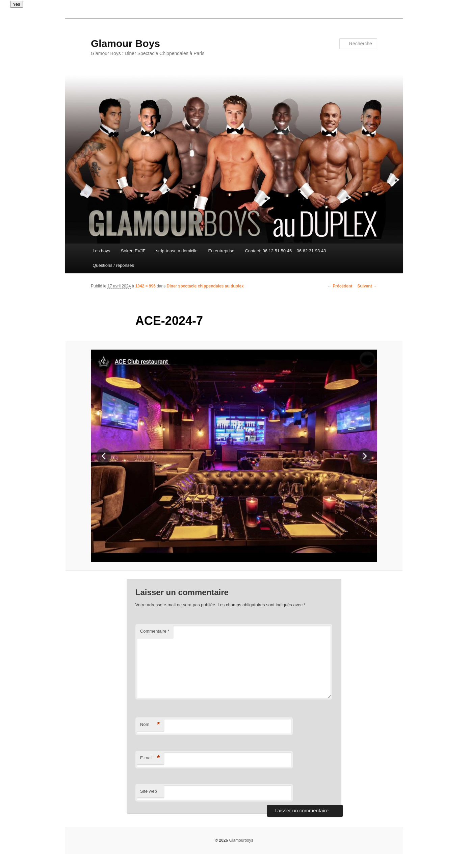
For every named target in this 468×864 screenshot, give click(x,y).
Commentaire (155, 631)
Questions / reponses (113, 265)
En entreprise (221, 250)
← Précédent (340, 286)
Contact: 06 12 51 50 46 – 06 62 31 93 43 (285, 250)
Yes (16, 4)
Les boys (101, 250)
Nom (150, 725)
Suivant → (367, 286)
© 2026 (221, 840)
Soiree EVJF (133, 250)
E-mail (150, 758)
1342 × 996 (145, 286)
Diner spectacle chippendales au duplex (205, 286)
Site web (148, 791)
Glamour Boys (125, 43)
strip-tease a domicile (177, 250)
